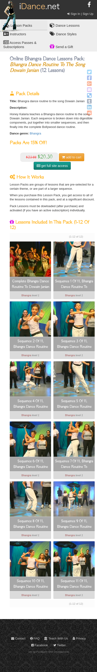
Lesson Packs (17, 25)
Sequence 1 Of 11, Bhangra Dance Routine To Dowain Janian (74, 284)
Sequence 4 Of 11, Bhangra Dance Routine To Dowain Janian (30, 404)
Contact (18, 638)
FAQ (35, 638)
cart (71, 157)
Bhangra (35, 133)
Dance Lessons (65, 25)
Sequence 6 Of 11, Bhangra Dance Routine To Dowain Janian (30, 464)
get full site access (52, 166)
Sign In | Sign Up (80, 14)
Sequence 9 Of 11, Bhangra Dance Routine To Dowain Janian (74, 524)
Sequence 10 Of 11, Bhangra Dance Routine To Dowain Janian (30, 584)
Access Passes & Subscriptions (19, 44)
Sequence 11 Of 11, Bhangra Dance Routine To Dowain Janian (74, 584)
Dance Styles (63, 33)
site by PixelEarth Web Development (49, 651)
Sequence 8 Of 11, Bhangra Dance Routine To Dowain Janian (30, 524)
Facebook (39, 645)
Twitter (59, 645)
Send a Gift (61, 46)
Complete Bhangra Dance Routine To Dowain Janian (30, 284)
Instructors (14, 33)
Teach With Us (56, 638)
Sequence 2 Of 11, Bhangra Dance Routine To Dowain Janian (30, 344)
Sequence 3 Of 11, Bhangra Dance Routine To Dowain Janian (74, 344)
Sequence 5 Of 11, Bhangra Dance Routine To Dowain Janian (74, 404)
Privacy (79, 638)
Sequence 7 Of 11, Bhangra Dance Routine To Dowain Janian (74, 464)
